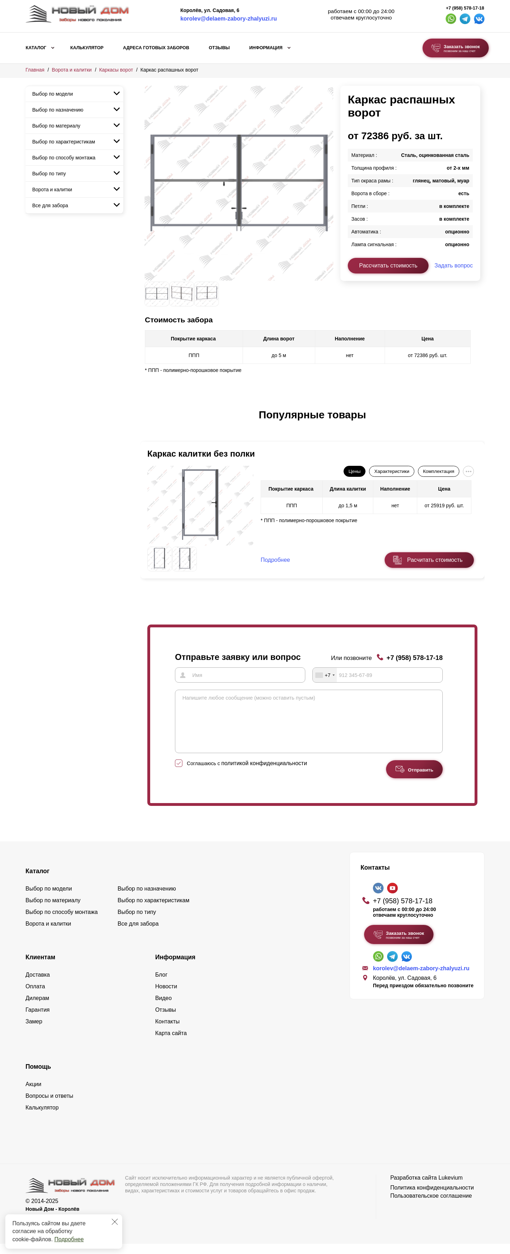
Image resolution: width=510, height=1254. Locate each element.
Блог (161, 985)
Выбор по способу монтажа (63, 157)
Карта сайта (171, 1043)
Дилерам (37, 1008)
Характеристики (391, 471)
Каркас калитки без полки (201, 453)
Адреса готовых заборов (156, 47)
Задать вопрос (454, 265)
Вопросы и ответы (49, 1106)
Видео (163, 1008)
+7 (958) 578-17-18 (465, 8)
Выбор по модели (52, 94)
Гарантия (38, 1020)
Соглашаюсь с (247, 773)
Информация (266, 47)
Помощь (38, 1076)
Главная (35, 70)
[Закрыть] (114, 1221)
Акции (33, 1094)
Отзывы (219, 47)
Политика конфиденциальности (432, 1198)
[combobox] (325, 675)
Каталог (36, 47)
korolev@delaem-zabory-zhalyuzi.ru (228, 19)
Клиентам (40, 967)
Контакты (167, 1032)
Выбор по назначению (57, 110)
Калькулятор (86, 47)
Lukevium (450, 1188)
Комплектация (438, 471)
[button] (149, 422)
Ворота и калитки (72, 70)
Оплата (35, 997)
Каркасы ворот (116, 70)
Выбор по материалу (56, 126)
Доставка (38, 985)
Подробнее (69, 1239)
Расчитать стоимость (435, 560)
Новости (166, 997)
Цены (354, 471)
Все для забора (50, 205)
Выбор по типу (49, 173)
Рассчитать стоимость (388, 265)
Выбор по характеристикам (63, 142)
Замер (34, 1032)
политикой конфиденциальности (264, 773)
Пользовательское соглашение (431, 1206)
